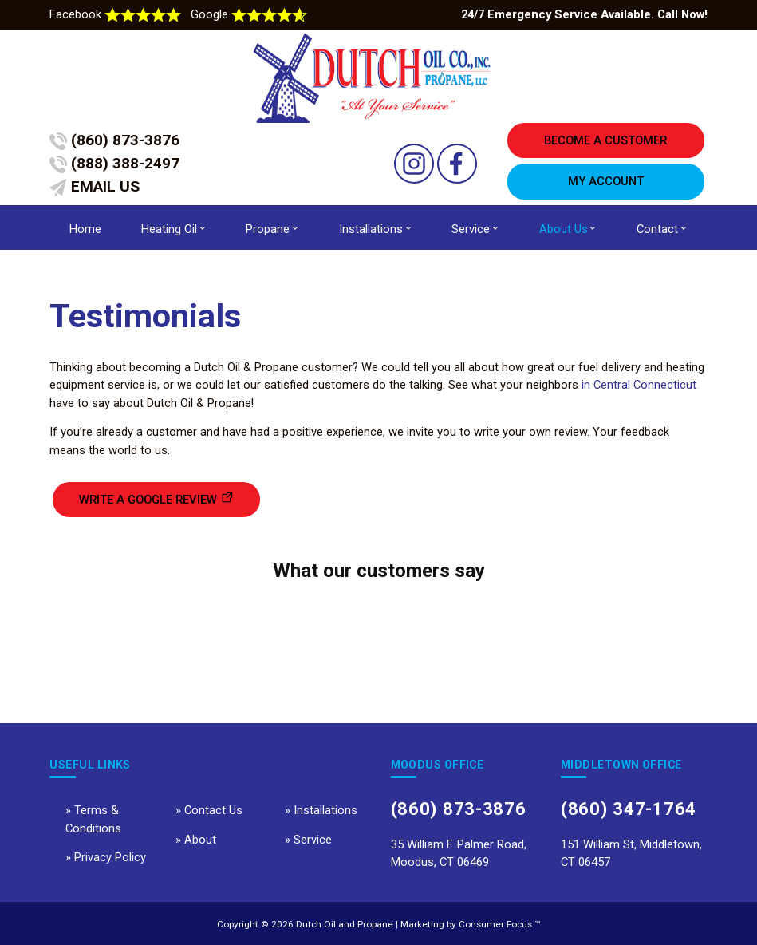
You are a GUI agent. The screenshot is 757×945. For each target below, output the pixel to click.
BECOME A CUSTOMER (605, 140)
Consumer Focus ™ (499, 924)
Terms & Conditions (93, 819)
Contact (657, 229)
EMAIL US (94, 186)
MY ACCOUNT (606, 181)
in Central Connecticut (639, 385)
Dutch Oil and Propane (344, 924)
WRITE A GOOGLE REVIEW (148, 499)
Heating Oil (169, 229)
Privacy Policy (110, 857)
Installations (371, 229)
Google (249, 14)
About (200, 839)
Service (470, 229)
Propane (268, 229)
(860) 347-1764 (628, 808)
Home (85, 229)
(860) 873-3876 (114, 140)
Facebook (116, 14)
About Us (563, 229)
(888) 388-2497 (114, 163)
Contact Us (213, 810)
